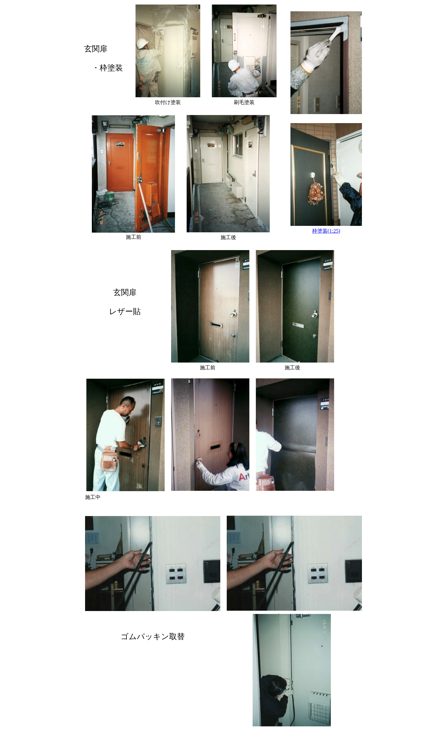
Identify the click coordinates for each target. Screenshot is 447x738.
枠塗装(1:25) (326, 231)
